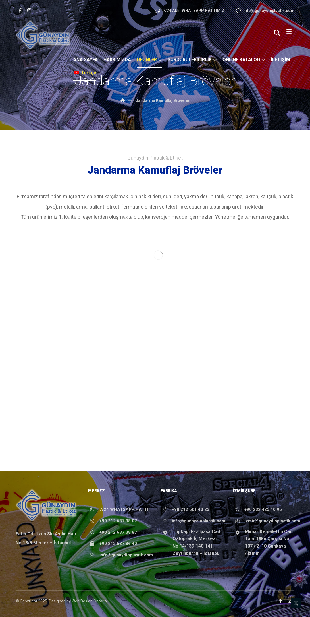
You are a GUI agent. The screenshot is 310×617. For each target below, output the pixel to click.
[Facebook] (20, 10)
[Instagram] (29, 10)
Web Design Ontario (89, 601)
